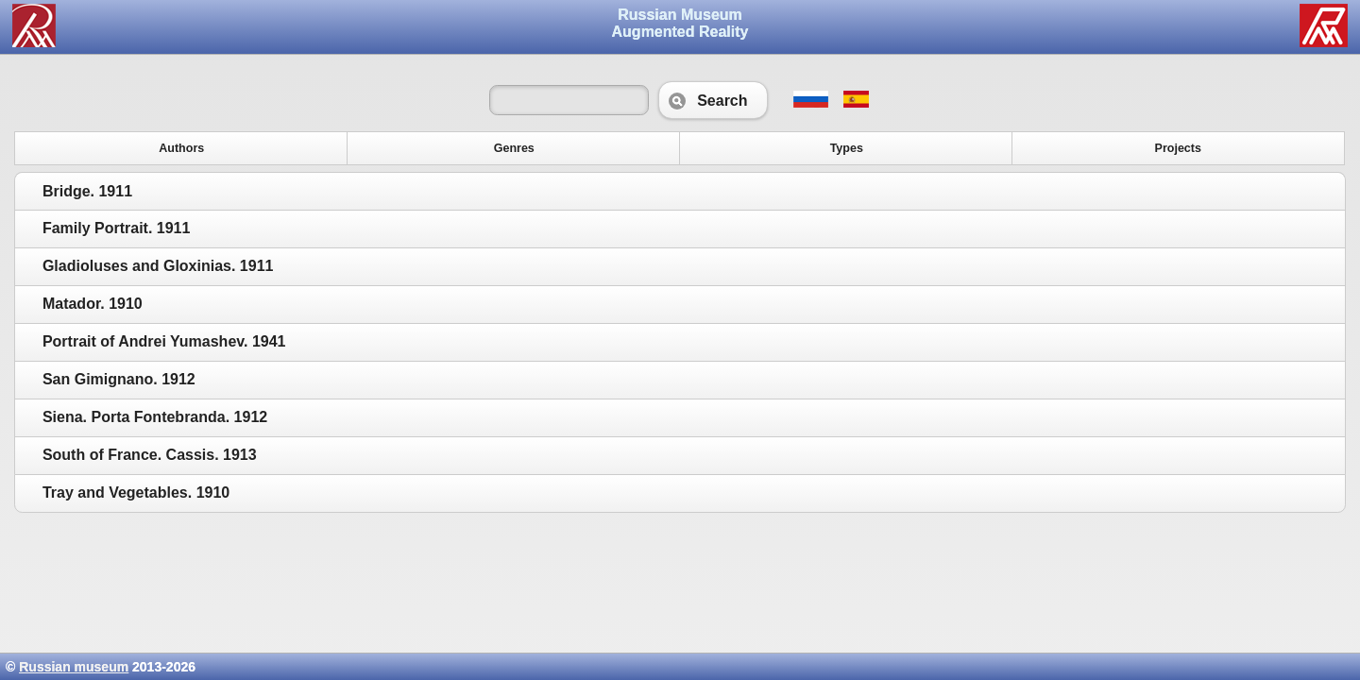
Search (712, 100)
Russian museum (73, 666)
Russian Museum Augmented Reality (680, 23)
